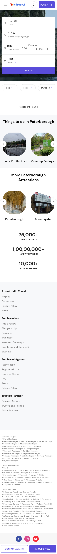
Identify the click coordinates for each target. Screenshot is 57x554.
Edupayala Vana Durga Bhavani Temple (19, 492)
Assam (37, 470)
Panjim (25, 473)
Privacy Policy (9, 306)
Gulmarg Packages (45, 456)
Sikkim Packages (10, 444)
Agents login (8, 364)
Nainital (20, 477)
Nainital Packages (10, 441)
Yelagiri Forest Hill (44, 504)
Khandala (18, 485)
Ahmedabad (8, 482)
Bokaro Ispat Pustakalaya (13, 521)
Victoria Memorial (24, 506)
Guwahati (19, 480)
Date (9, 46)
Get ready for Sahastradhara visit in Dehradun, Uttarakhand (28, 509)
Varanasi (45, 477)
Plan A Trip (46, 4)
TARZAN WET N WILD (12, 497)
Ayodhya (28, 470)
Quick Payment (10, 410)
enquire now (42, 549)
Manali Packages (10, 439)
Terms (5, 310)
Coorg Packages (32, 449)
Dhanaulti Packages (11, 453)
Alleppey (7, 485)
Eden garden (8, 506)
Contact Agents (14, 549)
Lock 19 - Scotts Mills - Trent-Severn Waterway (14, 161)
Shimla (33, 475)
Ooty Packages (28, 456)
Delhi (40, 480)
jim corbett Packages (32, 446)
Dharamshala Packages (13, 449)
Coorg (19, 470)
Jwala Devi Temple (11, 511)
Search (28, 70)
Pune (28, 477)
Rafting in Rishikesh (11, 523)
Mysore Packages (10, 461)
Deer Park (45, 516)
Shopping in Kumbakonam (14, 501)
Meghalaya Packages (31, 453)
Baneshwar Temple (11, 504)
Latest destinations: (10, 466)
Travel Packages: (9, 437)
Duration (33, 45)
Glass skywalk (29, 497)
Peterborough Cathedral (14, 219)
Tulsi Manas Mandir (11, 525)
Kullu (40, 482)
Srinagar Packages (11, 456)
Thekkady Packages (11, 451)
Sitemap (6, 351)
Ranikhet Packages (31, 451)
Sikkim (42, 475)
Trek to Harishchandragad (33, 523)
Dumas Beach (34, 501)
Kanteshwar (8, 494)
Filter (10, 59)
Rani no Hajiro (33, 494)
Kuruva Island (40, 513)
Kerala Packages (46, 441)
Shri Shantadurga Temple (13, 518)
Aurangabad (8, 470)
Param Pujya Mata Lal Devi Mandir (17, 513)
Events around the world (15, 347)
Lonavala (20, 482)
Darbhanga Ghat (34, 521)
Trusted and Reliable (13, 405)
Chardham (7, 480)
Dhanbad (47, 470)
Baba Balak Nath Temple (32, 511)
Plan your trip (9, 328)
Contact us (8, 301)
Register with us (10, 369)
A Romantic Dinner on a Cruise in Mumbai (20, 516)
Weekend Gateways (13, 342)
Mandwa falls (40, 506)
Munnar (6, 473)
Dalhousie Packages (11, 446)
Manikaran (35, 473)
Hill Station (20, 494)
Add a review (9, 323)
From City (13, 21)
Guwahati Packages (30, 458)
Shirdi (5, 468)
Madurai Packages (11, 458)
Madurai (48, 482)
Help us (6, 296)
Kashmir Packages (28, 441)
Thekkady (24, 475)
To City (11, 33)
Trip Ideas (7, 337)
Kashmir (16, 473)
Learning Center (11, 374)
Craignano (31, 518)
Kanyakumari (8, 477)
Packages (7, 333)
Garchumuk (46, 499)
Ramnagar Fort (28, 504)
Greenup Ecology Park (42, 161)
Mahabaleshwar (10, 475)
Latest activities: (9, 490)
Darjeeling (31, 482)
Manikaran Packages (28, 444)
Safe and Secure (11, 401)
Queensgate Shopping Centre (42, 219)
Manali (36, 477)
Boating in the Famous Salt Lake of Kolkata (21, 499)
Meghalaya (30, 480)
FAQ (4, 378)
